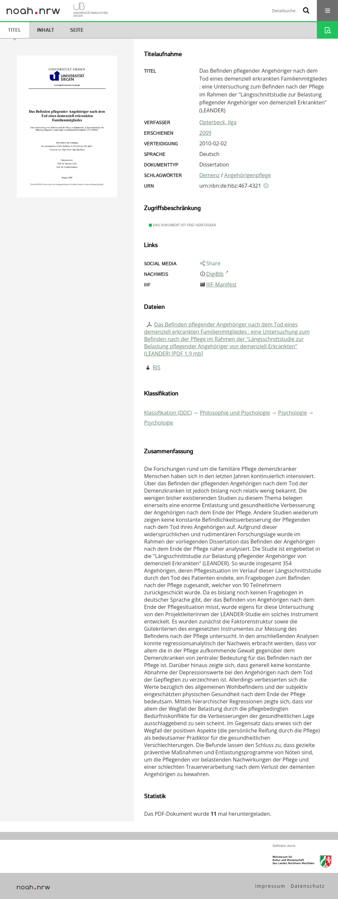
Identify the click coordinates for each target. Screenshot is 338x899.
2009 (205, 132)
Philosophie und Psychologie (235, 412)
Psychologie (292, 412)
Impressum (270, 886)
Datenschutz (308, 886)
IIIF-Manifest (221, 284)
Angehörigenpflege (247, 175)
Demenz (209, 175)
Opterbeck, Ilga (218, 122)
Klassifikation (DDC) (168, 412)
